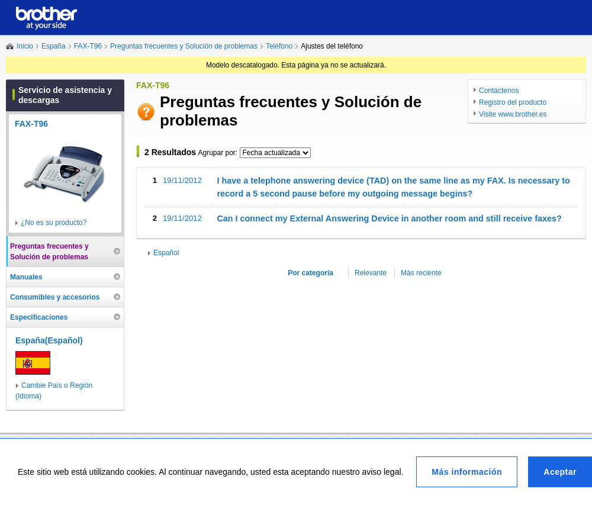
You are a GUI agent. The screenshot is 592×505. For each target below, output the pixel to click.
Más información (467, 472)
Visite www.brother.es (513, 114)
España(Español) (49, 340)
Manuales (26, 277)
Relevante (371, 273)
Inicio (25, 46)
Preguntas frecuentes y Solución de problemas (184, 46)
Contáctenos (499, 90)
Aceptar (560, 472)
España (53, 46)
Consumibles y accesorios (54, 297)
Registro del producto (512, 102)
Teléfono (279, 46)
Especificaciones (38, 317)
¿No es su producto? (53, 222)
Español (166, 253)
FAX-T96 (88, 46)
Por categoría (310, 273)
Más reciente (421, 273)
